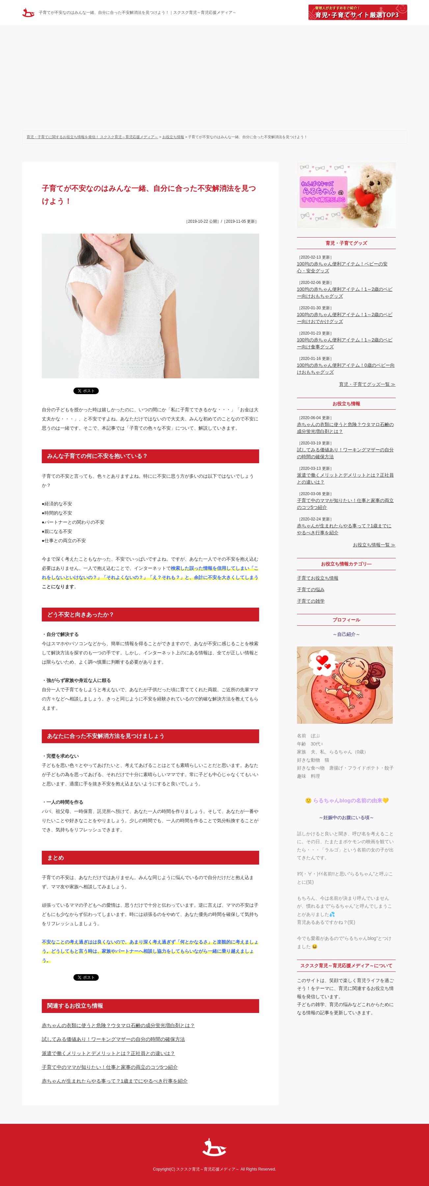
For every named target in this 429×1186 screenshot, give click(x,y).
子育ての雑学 (311, 601)
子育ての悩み (311, 589)
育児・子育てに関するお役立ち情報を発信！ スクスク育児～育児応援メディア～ (92, 137)
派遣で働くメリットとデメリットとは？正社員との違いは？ (108, 1053)
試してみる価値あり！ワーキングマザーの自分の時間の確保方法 (113, 1039)
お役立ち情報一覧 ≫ (374, 544)
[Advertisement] (214, 74)
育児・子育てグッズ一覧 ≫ (367, 384)
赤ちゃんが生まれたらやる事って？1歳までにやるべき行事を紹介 (115, 1081)
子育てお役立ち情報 (317, 578)
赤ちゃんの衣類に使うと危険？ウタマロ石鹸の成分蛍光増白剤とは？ (118, 1025)
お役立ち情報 (173, 137)
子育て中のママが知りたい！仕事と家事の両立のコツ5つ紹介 (110, 1067)
